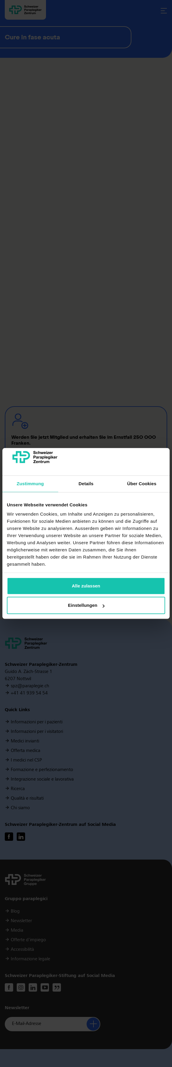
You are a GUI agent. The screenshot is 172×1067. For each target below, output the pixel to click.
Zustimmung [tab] (30, 483)
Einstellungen (86, 605)
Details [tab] (86, 483)
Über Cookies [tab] (141, 483)
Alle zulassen (86, 585)
